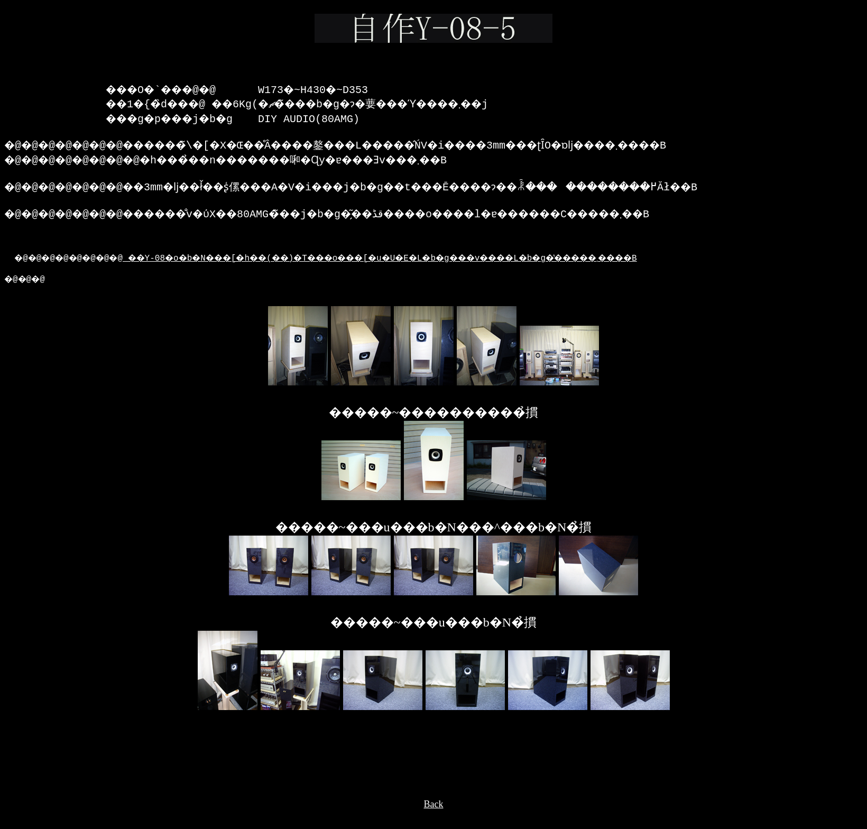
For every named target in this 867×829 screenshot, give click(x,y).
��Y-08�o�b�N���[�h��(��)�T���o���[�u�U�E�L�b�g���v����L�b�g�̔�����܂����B (431, 270)
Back (434, 819)
